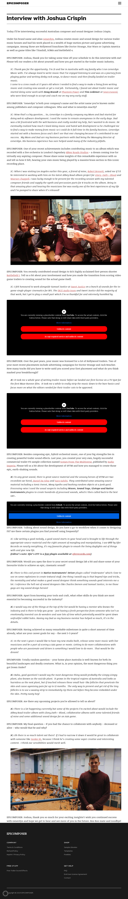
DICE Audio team (67, 290)
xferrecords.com (81, 554)
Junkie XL (36, 739)
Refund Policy (12, 851)
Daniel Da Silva (40, 480)
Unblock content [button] (64, 329)
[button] (5, 893)
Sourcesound (110, 92)
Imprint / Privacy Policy (16, 854)
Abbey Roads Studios (77, 152)
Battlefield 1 (13, 275)
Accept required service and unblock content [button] (64, 336)
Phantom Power (70, 92)
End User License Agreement (75, 874)
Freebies (67, 854)
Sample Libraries (70, 847)
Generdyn (48, 39)
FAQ (65, 870)
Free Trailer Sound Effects (17, 870)
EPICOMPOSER (18, 3)
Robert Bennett (96, 171)
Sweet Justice (78, 286)
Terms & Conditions (14, 847)
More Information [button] (64, 323)
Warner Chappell (19, 178)
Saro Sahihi (61, 480)
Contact (67, 878)
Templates (68, 851)
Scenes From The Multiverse (76, 461)
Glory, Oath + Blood (105, 175)
